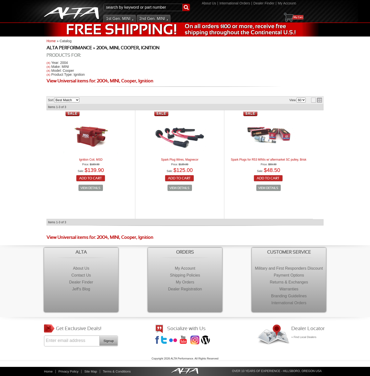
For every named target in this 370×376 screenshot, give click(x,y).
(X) (48, 62)
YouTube (185, 340)
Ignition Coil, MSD (91, 159)
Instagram (195, 340)
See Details (90, 188)
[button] (146, 7)
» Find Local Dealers (303, 337)
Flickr (174, 340)
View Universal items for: (99, 81)
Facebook (157, 340)
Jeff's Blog (206, 340)
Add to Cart (91, 178)
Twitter (164, 340)
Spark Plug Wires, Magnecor (179, 159)
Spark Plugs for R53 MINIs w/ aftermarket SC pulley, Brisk (268, 159)
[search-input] (143, 7)
